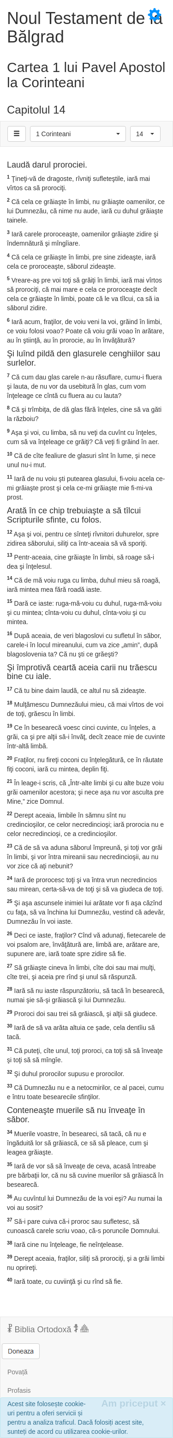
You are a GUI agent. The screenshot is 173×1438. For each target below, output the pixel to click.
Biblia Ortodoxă (48, 1329)
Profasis (19, 1390)
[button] (78, 134)
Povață (17, 1372)
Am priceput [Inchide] (133, 1403)
